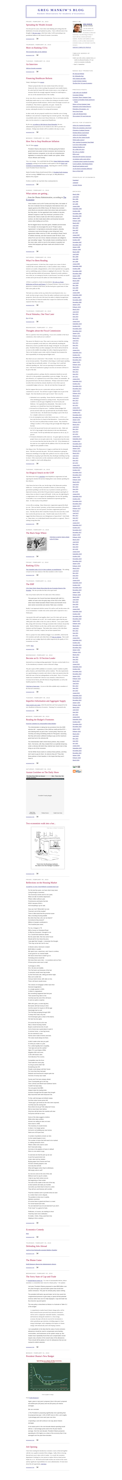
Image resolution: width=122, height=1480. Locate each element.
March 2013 (76, 395)
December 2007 (77, 244)
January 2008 (76, 247)
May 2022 (75, 657)
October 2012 (76, 383)
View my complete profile (82, 47)
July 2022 (75, 662)
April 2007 (76, 225)
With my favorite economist (34, 68)
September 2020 (77, 611)
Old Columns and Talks (79, 78)
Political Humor (45, 813)
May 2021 (75, 630)
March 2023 (76, 681)
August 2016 (76, 494)
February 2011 (77, 336)
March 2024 (76, 707)
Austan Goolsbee (31, 777)
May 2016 (75, 487)
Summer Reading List (79, 147)
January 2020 (76, 592)
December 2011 (77, 360)
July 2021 (75, 635)
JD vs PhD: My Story (79, 149)
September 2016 (77, 496)
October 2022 (76, 669)
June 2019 (75, 575)
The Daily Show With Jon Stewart (36, 776)
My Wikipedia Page (78, 76)
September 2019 (77, 582)
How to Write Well (78, 171)
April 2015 (76, 455)
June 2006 (75, 201)
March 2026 (76, 760)
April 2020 (76, 599)
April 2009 (76, 283)
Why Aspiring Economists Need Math (83, 142)
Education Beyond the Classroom (82, 156)
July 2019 (75, 578)
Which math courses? (79, 140)
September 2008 (77, 266)
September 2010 (77, 323)
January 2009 (76, 276)
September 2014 (77, 439)
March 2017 (76, 511)
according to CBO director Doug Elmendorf (45, 124)
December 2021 (77, 647)
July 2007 (75, 232)
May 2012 (75, 371)
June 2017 (75, 518)
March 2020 (76, 597)
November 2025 (77, 750)
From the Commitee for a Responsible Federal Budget (41, 723)
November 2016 (77, 501)
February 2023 (77, 678)
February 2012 (77, 364)
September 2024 (77, 719)
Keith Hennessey (34, 1398)
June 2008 (75, 259)
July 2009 (75, 290)
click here (43, 1464)
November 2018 (77, 559)
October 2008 (76, 268)
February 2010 (77, 307)
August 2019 (76, 580)
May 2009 (75, 285)
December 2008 (77, 273)
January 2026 (76, 755)
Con (32, 318)
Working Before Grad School (81, 132)
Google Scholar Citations (80, 81)
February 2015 (77, 451)
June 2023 (75, 688)
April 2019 (76, 571)
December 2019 (77, 590)
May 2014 (75, 429)
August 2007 (76, 235)
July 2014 (75, 434)
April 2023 (76, 683)
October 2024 (76, 722)
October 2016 (76, 499)
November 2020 (77, 616)
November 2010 (77, 328)
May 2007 (75, 228)
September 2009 (77, 295)
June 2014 (75, 431)
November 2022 (77, 671)
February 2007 (77, 220)
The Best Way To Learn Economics (82, 83)
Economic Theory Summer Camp (82, 97)
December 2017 (77, 532)
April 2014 (76, 427)
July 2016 (75, 491)
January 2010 (76, 304)
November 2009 (77, 300)
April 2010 (76, 312)
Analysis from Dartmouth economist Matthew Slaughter (41, 1250)
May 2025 (75, 738)
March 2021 (76, 626)
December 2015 (77, 475)
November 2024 (77, 724)
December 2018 (77, 561)
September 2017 (77, 525)
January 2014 (76, 419)
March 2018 (76, 539)
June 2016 (75, 489)
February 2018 (77, 537)
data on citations (56, 637)
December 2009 (77, 302)
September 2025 (77, 748)
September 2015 (77, 467)
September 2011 (77, 352)
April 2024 (76, 710)
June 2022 (75, 659)
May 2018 (75, 544)
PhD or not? (76, 154)
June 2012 (75, 374)
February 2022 (77, 652)
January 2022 (76, 650)
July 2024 (75, 714)
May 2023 (75, 686)
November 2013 (77, 415)
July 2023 (75, 690)
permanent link (30, 38)
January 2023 (76, 676)
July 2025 (75, 743)
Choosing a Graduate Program (81, 130)
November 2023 (77, 698)
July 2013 (75, 405)
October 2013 (76, 412)
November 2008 (77, 271)
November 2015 (77, 472)
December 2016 (77, 503)
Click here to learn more (32, 686)
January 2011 (76, 333)
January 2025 (76, 729)
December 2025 (77, 753)
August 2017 (76, 523)
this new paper (36, 33)
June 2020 (75, 604)
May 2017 (75, 515)
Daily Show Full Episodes (32, 813)
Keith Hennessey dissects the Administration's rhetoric (41, 1264)
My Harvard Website (78, 73)
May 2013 (75, 400)
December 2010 (77, 331)
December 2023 (77, 700)
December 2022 (77, 674)
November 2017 (77, 530)
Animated (75, 182)
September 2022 (77, 666)
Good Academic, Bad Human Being (82, 164)
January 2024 (76, 702)
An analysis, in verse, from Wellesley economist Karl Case (42, 886)
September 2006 (77, 208)
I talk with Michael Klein (80, 114)
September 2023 (77, 695)
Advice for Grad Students (80, 135)
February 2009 (77, 278)
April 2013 (76, 398)
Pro (27, 318)
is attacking (42, 476)
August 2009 (76, 292)
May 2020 (75, 602)
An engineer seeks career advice (81, 159)
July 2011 (75, 348)
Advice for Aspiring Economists (81, 125)
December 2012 (77, 388)
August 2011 (76, 350)
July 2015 (75, 463)
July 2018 (75, 549)
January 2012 (76, 362)
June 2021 (75, 633)
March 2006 (76, 194)
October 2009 (76, 297)
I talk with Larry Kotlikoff (80, 92)
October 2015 (76, 470)
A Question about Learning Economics (83, 161)
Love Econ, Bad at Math (79, 144)
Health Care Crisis (57, 813)
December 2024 (77, 726)
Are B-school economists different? (82, 168)
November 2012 (77, 386)
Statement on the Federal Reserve (82, 106)
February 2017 (77, 508)
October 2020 (76, 614)
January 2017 (76, 506)
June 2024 (75, 712)
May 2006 (75, 199)
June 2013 (75, 403)
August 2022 (76, 664)
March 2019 (76, 568)
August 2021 (76, 638)
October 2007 (76, 240)
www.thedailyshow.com (57, 779)
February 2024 (77, 705)
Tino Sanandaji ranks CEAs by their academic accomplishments (43, 569)
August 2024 (76, 717)
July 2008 (75, 261)
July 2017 (75, 520)
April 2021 (76, 628)
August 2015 (76, 465)
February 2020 (77, 594)
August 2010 (76, 321)
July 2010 (75, 319)
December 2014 (77, 446)
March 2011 (76, 338)
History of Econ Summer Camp (81, 104)
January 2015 (76, 448)
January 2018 (76, 534)
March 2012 (76, 367)
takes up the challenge (36, 51)
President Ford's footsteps (61, 172)
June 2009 (75, 288)
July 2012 (75, 376)
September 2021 (77, 640)
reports (42, 82)
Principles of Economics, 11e (81, 109)
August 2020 (76, 609)
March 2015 (76, 453)
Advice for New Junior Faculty (81, 137)
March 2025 (76, 734)
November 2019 (77, 587)
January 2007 (76, 218)
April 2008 (76, 254)
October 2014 (76, 441)
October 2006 (76, 211)
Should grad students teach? (80, 166)
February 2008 (77, 249)
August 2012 (76, 379)
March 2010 (76, 309)
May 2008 (75, 256)
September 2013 (77, 410)
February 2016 (77, 479)
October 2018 (76, 556)
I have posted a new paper (33, 705)
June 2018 (75, 547)
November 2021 (77, 645)
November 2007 (77, 242)
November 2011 (77, 357)
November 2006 (77, 213)
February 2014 (77, 422)
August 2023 (76, 693)
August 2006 (76, 206)
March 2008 (76, 252)
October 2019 (76, 585)
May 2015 (75, 458)
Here (32, 645)
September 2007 (77, 237)
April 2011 (76, 340)
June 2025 (75, 741)
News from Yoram (78, 111)
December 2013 (77, 417)
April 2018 (76, 542)
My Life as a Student (78, 152)
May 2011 (75, 343)
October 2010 (76, 326)
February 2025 (77, 731)
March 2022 (76, 654)
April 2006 (76, 197)
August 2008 (76, 264)
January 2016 (76, 477)
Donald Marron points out (35, 1280)
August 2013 (76, 407)
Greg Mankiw (87, 24)
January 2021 (76, 621)
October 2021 (76, 642)
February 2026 (77, 757)
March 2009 (76, 280)
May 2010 (75, 314)
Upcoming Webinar (78, 95)
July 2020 (75, 606)
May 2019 (75, 573)
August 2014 (76, 436)
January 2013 (76, 391)
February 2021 (77, 623)
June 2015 (75, 460)
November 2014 (77, 443)
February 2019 (77, 566)
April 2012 (76, 369)
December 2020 (77, 618)
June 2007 (75, 230)
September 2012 (77, 381)
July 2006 (75, 204)
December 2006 (77, 216)
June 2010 (75, 316)
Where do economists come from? (82, 128)
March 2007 (76, 223)
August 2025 (76, 745)
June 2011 (75, 345)
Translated (75, 180)
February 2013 (77, 393)
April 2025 (76, 736)
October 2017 (76, 527)
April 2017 (76, 513)
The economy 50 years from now (82, 116)
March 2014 (76, 424)
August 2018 (76, 551)
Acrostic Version (77, 185)
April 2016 (76, 484)
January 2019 (76, 563)
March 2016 (76, 482)
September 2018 (77, 554)
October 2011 (76, 355)
